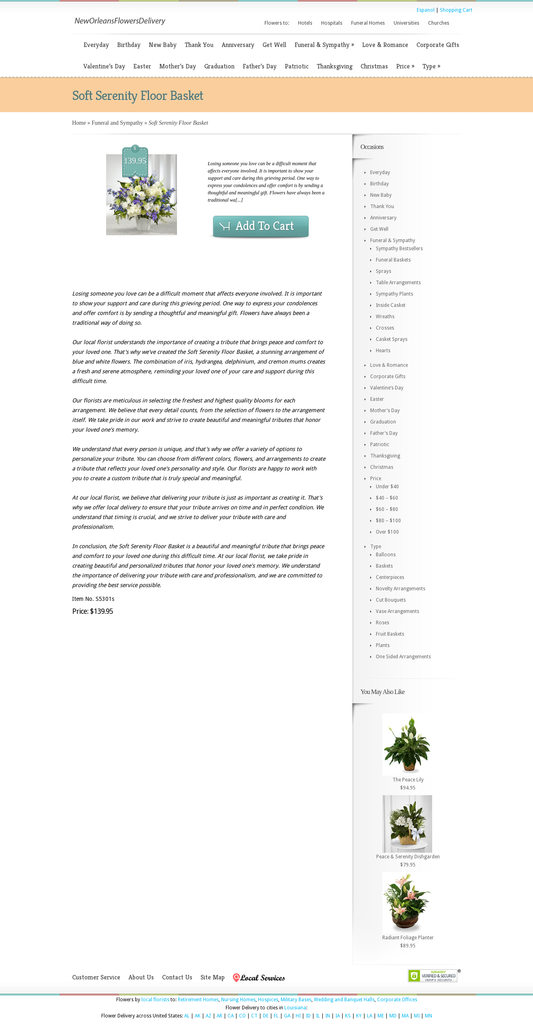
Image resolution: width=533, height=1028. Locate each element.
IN (327, 1016)
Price (405, 66)
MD (393, 1016)
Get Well (274, 44)
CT (254, 1016)
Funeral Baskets (393, 260)
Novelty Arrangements (400, 589)
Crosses (385, 328)
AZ (208, 1016)
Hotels (305, 23)
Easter (142, 66)
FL (276, 1016)
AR (219, 1016)
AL (187, 1016)
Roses (382, 623)
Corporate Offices (397, 999)
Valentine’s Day (104, 66)
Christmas (374, 66)
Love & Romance (385, 44)
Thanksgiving (334, 66)
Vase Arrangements (397, 611)
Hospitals (331, 23)
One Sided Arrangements (403, 657)
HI (298, 1016)
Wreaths (385, 316)
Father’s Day (260, 66)
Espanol (426, 10)
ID (308, 1016)
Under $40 (387, 487)
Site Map (212, 977)
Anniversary (238, 44)
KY (359, 1016)
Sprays (383, 271)
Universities (406, 23)
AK (197, 1016)
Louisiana (295, 1008)
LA (369, 1016)
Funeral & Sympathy (324, 44)
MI (417, 1016)
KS (348, 1016)
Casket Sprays (391, 339)
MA (405, 1016)
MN (428, 1016)
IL (318, 1016)
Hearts (383, 350)
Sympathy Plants (394, 294)
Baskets (384, 566)
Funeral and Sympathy (117, 123)
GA (287, 1016)
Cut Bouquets (391, 600)
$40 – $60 (387, 498)
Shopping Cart (456, 10)
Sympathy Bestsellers (399, 248)
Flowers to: (276, 23)
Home (79, 123)
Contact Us (177, 977)
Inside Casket (390, 305)
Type (431, 66)
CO (242, 1016)
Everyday (96, 44)
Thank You (199, 44)
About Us (141, 977)
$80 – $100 (388, 521)
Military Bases (296, 999)
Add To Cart (265, 226)
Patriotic (297, 66)
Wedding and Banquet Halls (344, 999)
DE (266, 1016)
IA (337, 1016)
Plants (383, 645)
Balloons (386, 555)
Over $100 (387, 532)
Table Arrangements (398, 282)
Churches (438, 23)
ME (380, 1016)
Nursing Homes (238, 999)
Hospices (268, 999)
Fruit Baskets (390, 634)
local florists (155, 999)
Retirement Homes (198, 999)
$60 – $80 (387, 509)
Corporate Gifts (437, 44)
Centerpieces (390, 577)
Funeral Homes (368, 23)
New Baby (163, 44)
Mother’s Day (177, 66)
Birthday (129, 44)
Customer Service (96, 977)
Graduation (219, 66)
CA (231, 1016)
